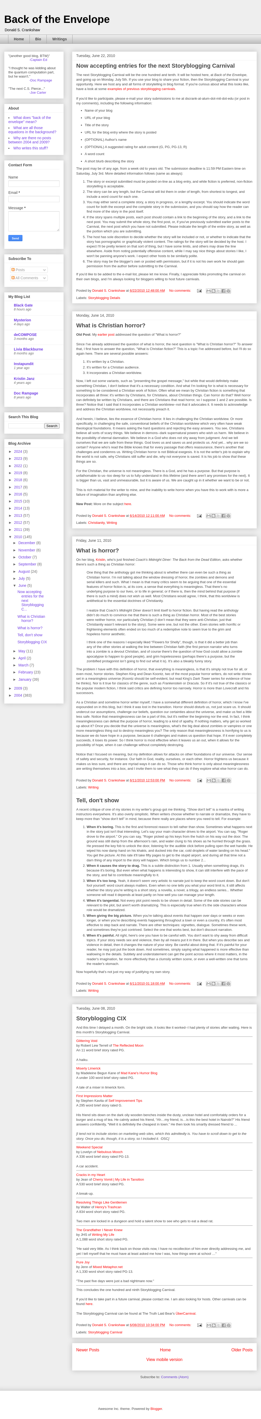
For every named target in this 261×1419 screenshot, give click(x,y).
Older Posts (242, 1350)
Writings (59, 39)
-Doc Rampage (40, 80)
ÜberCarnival (185, 1313)
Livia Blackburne (28, 349)
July (22, 578)
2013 (18, 515)
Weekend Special (89, 1147)
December (27, 543)
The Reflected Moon (128, 1045)
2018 (18, 480)
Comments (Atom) (174, 1377)
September (27, 564)
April (22, 658)
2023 (18, 458)
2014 (18, 508)
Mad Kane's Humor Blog (139, 1073)
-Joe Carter (37, 92)
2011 (18, 529)
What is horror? (97, 550)
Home (19, 39)
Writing (111, 523)
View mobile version (164, 1359)
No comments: (180, 290)
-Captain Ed (38, 60)
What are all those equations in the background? (32, 130)
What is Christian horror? (110, 325)
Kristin (100, 560)
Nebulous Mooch (110, 1152)
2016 (18, 494)
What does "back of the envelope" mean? (29, 120)
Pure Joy (83, 1262)
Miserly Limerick (88, 1068)
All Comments (24, 278)
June (22, 585)
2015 (18, 501)
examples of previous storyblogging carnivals (141, 89)
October (25, 557)
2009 (18, 688)
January (25, 679)
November (27, 550)
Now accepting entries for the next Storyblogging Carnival (155, 65)
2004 (18, 695)
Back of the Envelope (57, 19)
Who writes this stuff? (30, 148)
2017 (18, 487)
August (24, 571)
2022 (18, 466)
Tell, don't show (97, 800)
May (22, 651)
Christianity (96, 523)
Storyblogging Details (104, 298)
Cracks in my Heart (90, 1175)
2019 (18, 473)
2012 (18, 522)
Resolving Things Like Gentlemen (101, 1202)
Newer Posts (87, 1350)
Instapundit (23, 364)
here (127, 504)
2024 (18, 451)
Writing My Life (103, 1235)
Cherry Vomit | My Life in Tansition (118, 1179)
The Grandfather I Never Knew (99, 1230)
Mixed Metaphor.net (108, 1267)
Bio (38, 39)
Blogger (156, 1409)
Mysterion (22, 320)
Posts (18, 270)
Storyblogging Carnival (105, 1332)
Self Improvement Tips (125, 1101)
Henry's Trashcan (108, 1207)
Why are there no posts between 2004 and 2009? (29, 140)
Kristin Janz (24, 379)
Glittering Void (86, 1041)
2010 (18, 537)
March (23, 665)
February (26, 672)
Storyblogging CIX (101, 1018)
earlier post (106, 334)
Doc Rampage (26, 393)
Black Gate (23, 305)
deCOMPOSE (25, 335)
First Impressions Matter (94, 1096)
